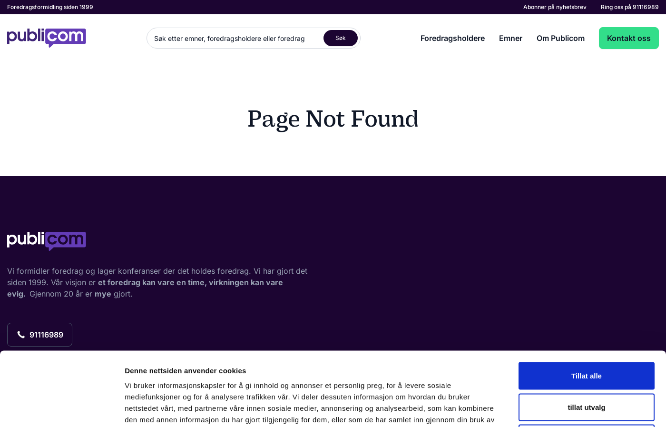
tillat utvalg (586, 333)
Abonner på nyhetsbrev (555, 6)
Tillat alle (586, 302)
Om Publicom (561, 38)
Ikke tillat (586, 364)
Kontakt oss (629, 38)
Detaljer (506, 408)
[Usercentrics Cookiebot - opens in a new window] (61, 408)
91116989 (646, 6)
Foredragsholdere (453, 38)
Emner (510, 38)
